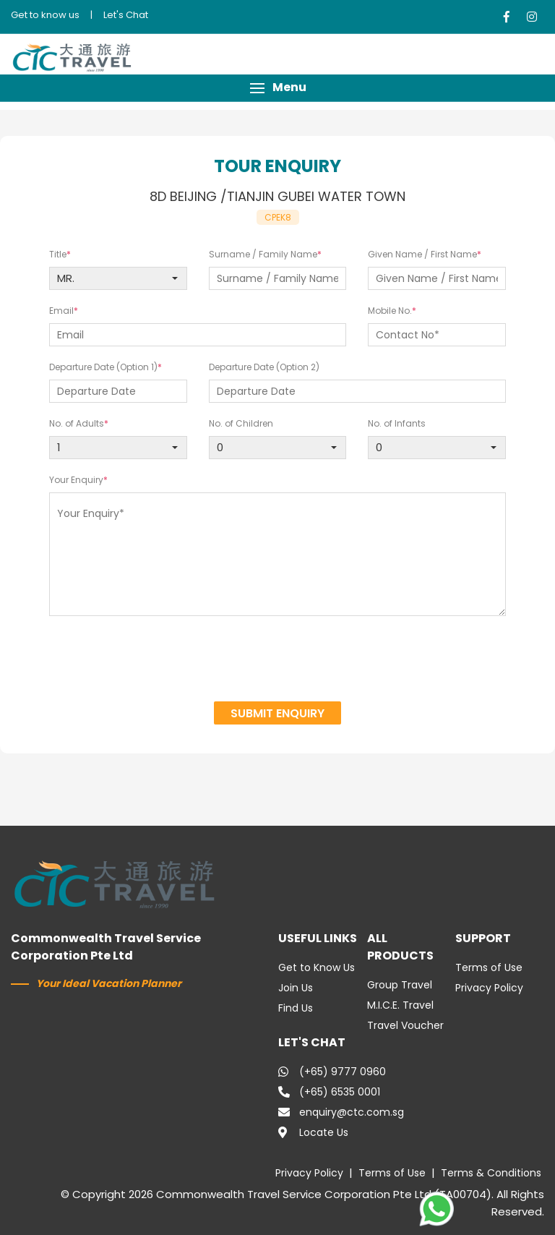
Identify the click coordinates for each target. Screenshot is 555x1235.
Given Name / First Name (422, 254)
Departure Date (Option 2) (264, 367)
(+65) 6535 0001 (329, 1092)
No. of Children (241, 423)
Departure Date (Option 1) (103, 367)
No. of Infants (397, 423)
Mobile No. (390, 310)
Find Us (295, 1008)
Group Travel (399, 985)
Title (57, 254)
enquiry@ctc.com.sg (341, 1112)
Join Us (295, 987)
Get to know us (45, 15)
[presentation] (278, 661)
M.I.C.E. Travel (400, 1005)
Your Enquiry (76, 480)
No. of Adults (76, 423)
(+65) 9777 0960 (332, 1071)
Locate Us (313, 1132)
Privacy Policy (489, 987)
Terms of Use (488, 967)
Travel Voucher (405, 1025)
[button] (277, 87)
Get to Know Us (316, 967)
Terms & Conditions (491, 1173)
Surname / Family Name (263, 254)
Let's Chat (125, 15)
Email (61, 310)
